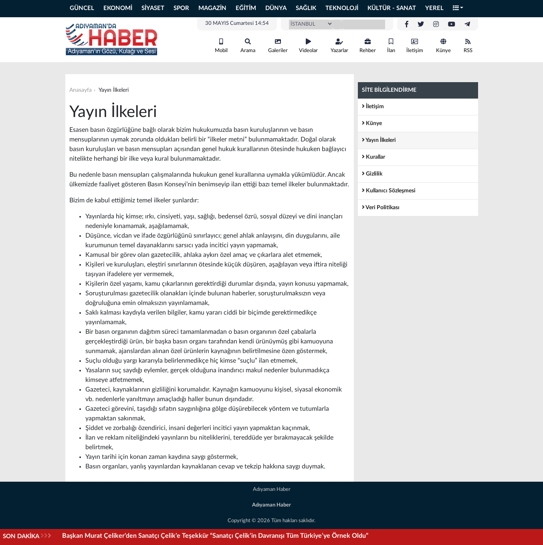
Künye (443, 45)
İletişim (414, 45)
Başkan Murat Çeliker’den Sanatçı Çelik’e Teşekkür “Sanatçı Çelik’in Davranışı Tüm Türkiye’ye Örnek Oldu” (215, 536)
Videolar (308, 45)
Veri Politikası (381, 207)
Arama (247, 45)
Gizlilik (372, 174)
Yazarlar (339, 45)
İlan (391, 45)
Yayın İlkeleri (379, 140)
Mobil (221, 45)
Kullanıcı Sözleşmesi (389, 191)
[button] (458, 9)
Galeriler (278, 45)
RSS (468, 45)
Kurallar (373, 157)
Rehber (367, 45)
